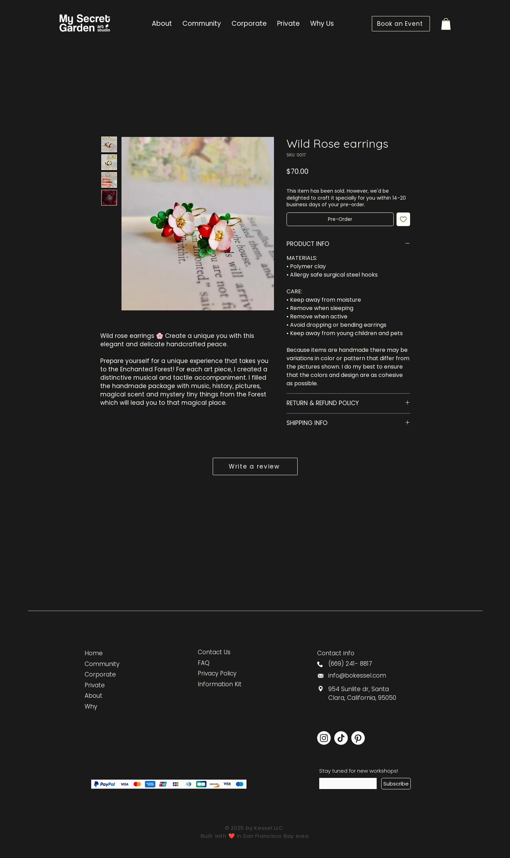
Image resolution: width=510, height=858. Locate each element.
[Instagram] (324, 738)
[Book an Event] (401, 23)
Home (94, 653)
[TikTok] (341, 738)
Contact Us (214, 652)
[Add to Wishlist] (403, 219)
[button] (446, 24)
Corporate (100, 674)
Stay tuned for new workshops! (358, 770)
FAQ (204, 663)
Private (95, 685)
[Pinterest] (358, 738)
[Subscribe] (396, 783)
